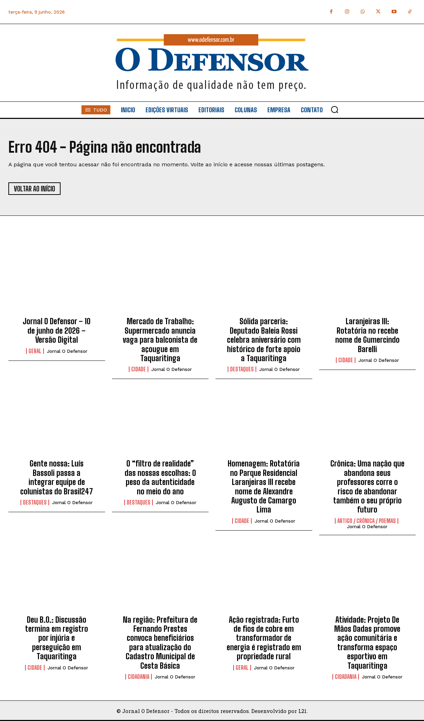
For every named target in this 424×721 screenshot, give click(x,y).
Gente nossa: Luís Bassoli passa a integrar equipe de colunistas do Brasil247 (56, 477)
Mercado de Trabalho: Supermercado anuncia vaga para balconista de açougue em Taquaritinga (160, 340)
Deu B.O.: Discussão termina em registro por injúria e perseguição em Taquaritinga (56, 638)
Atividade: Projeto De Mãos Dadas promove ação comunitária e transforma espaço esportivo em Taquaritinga (367, 642)
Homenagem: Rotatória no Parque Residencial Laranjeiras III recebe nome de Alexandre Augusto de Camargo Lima (264, 486)
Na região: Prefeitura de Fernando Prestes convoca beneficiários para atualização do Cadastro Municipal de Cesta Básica (160, 642)
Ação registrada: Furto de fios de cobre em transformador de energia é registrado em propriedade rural (264, 638)
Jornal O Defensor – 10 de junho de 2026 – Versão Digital (57, 330)
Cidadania (138, 677)
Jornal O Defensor (67, 351)
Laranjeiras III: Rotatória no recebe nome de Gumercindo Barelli (367, 335)
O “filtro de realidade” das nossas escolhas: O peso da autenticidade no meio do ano (160, 477)
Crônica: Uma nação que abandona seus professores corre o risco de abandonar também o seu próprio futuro (367, 486)
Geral (35, 351)
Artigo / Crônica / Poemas (366, 521)
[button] (334, 109)
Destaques (242, 369)
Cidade (138, 369)
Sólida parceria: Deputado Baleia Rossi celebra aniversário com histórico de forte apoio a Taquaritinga (264, 340)
